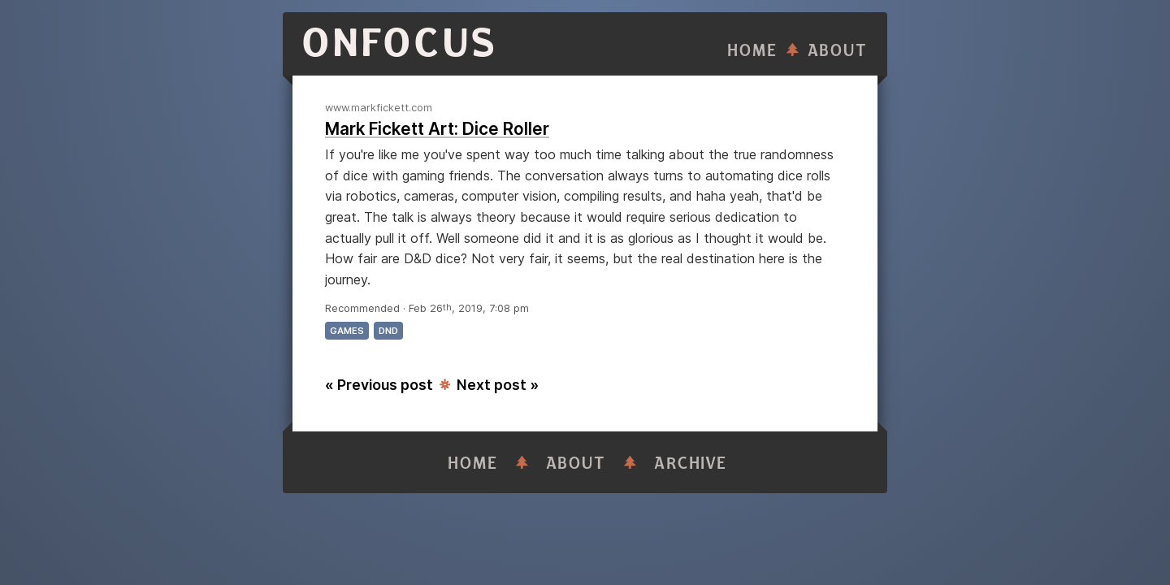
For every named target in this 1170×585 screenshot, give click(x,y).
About (838, 50)
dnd (388, 330)
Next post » (498, 384)
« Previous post (379, 384)
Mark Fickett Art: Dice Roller (437, 129)
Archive (690, 463)
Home (752, 50)
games (347, 330)
